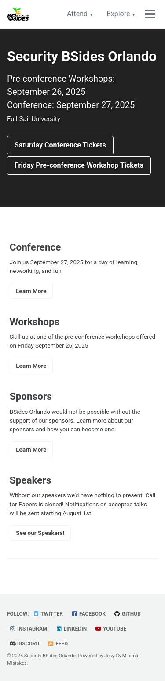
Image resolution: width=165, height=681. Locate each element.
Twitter (48, 614)
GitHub (127, 614)
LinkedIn (71, 629)
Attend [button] (77, 14)
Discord (24, 644)
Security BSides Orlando (50, 656)
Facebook (88, 614)
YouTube (110, 629)
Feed (58, 644)
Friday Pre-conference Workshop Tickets (79, 165)
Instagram (28, 629)
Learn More (31, 290)
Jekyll (110, 656)
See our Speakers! (40, 532)
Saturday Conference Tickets (60, 145)
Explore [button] (118, 14)
